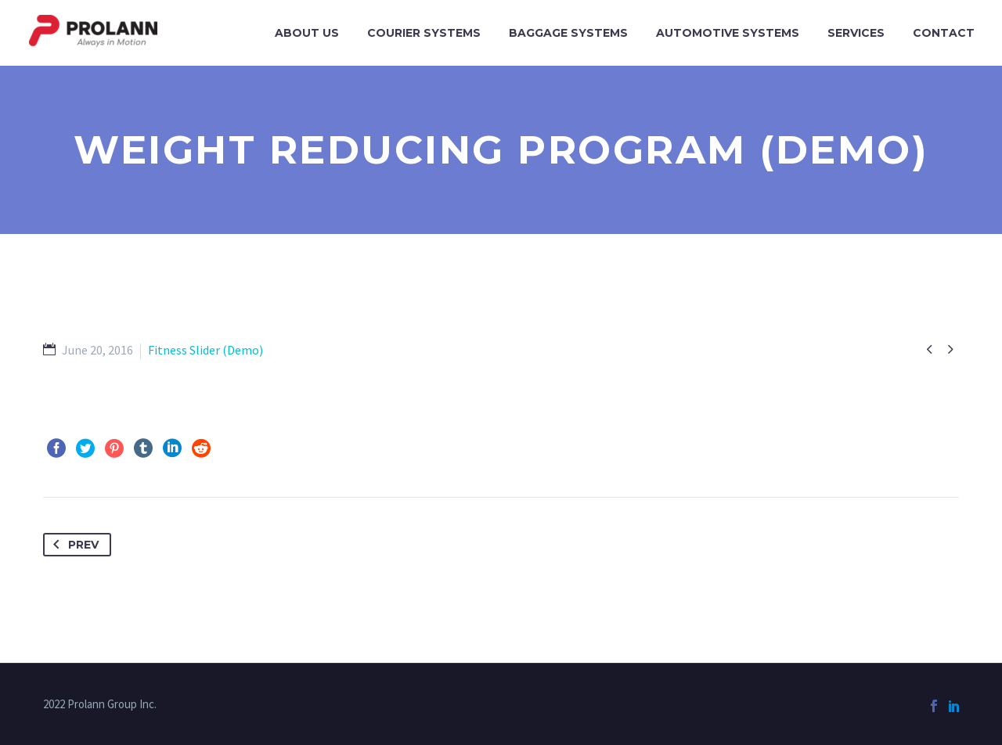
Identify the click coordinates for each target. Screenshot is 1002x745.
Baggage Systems (568, 33)
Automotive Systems (727, 33)
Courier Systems (424, 33)
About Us (307, 33)
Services (856, 33)
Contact (944, 33)
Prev (73, 544)
